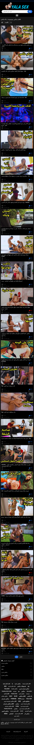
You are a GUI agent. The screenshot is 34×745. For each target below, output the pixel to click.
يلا (12, 683)
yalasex (7, 689)
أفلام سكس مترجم (19, 713)
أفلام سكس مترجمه (14, 711)
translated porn (6, 691)
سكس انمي (21, 693)
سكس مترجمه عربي (25, 703)
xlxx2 (21, 711)
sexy (10, 696)
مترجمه (27, 693)
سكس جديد (18, 683)
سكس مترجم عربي (24, 689)
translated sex (8, 708)
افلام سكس (22, 696)
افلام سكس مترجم (8, 704)
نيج (19, 691)
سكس (16, 666)
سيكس (17, 704)
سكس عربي (16, 672)
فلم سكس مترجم (11, 686)
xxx (19, 701)
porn (17, 706)
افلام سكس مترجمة (26, 683)
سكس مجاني (4, 696)
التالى (20, 657)
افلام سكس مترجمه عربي (10, 701)
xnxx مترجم (21, 698)
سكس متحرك (14, 688)
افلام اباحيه (6, 693)
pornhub (13, 698)
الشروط (26, 731)
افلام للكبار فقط (6, 683)
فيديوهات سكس (21, 686)
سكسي (16, 708)
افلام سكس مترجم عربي (24, 708)
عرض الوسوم (17, 719)
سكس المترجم (28, 711)
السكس (11, 713)
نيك (28, 686)
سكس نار (26, 713)
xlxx (16, 669)
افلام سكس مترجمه (9, 706)
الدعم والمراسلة (17, 731)
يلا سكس (29, 696)
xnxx (5, 713)
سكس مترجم (16, 663)
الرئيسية (8, 731)
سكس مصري (16, 675)
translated (14, 693)
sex (5, 686)
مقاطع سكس (26, 701)
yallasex (29, 691)
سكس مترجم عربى (25, 706)
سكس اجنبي (5, 711)
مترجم (14, 691)
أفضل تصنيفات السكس (8, 660)
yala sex (29, 698)
